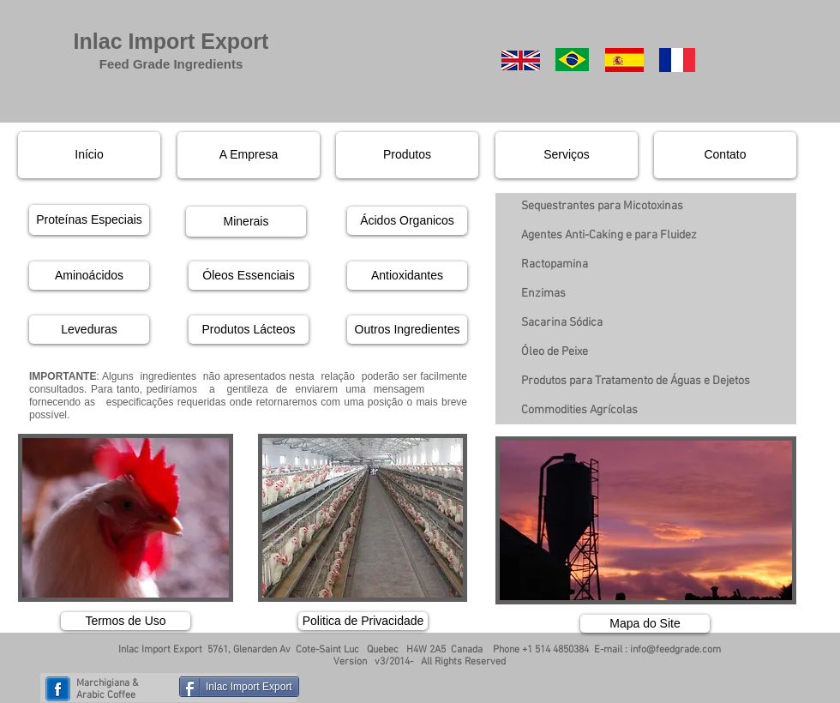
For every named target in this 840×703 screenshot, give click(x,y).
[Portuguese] (572, 59)
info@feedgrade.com (675, 650)
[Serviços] (566, 155)
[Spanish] (624, 60)
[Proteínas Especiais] (89, 220)
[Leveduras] (89, 329)
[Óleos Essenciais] (249, 275)
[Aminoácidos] (89, 275)
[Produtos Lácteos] (249, 329)
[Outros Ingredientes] (407, 329)
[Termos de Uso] (125, 621)
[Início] (89, 155)
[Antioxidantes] (407, 275)
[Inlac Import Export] (239, 686)
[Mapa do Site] (645, 624)
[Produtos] (407, 155)
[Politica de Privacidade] (363, 621)
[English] (520, 60)
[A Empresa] (248, 155)
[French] (676, 60)
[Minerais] (246, 222)
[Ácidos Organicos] (407, 221)
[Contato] (725, 155)
